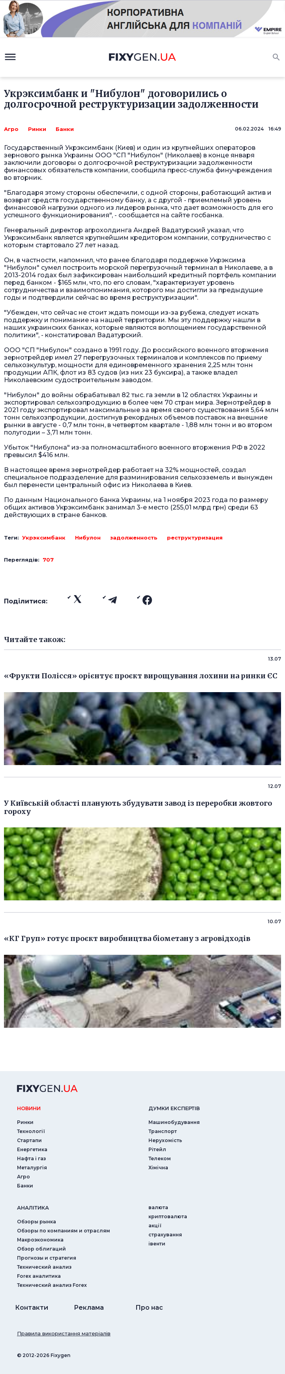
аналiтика (33, 1207)
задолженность (134, 537)
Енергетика (32, 1149)
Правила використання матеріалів (64, 1333)
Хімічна (158, 1168)
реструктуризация (195, 537)
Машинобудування (174, 1122)
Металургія (32, 1168)
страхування (165, 1235)
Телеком (159, 1158)
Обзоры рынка (36, 1222)
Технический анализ (44, 1267)
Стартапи (29, 1140)
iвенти (156, 1244)
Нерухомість (165, 1140)
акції (154, 1225)
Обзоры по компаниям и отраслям (63, 1231)
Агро (11, 129)
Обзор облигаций (41, 1249)
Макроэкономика (40, 1240)
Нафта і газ (31, 1158)
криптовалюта (167, 1216)
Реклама (89, 1307)
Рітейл (157, 1149)
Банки (65, 129)
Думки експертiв (174, 1108)
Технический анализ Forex (52, 1285)
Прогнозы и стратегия (46, 1258)
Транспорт (162, 1131)
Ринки (37, 129)
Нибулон (88, 537)
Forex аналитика (39, 1276)
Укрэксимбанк (44, 537)
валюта (158, 1207)
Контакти (31, 1307)
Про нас (149, 1307)
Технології (31, 1131)
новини (29, 1108)
